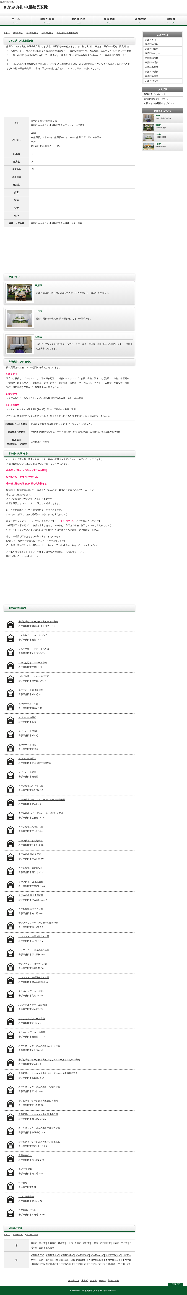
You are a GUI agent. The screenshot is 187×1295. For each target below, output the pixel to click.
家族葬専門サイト (9, 2)
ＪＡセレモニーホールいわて (32, 635)
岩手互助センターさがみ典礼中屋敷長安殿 (39, 1128)
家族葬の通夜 (151, 62)
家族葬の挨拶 (151, 58)
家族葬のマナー (152, 53)
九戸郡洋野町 (109, 1264)
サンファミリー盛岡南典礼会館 (33, 977)
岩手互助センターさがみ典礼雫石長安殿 (38, 621)
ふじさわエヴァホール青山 (31, 1018)
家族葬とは (78, 21)
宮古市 (42, 1243)
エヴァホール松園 (27, 744)
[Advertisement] (69, 95)
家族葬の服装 (151, 76)
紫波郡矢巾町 (97, 1255)
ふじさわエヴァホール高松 (31, 991)
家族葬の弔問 (151, 80)
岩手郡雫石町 (37, 1255)
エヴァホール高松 (27, 717)
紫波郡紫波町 (82, 1255)
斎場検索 (140, 21)
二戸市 (124, 1243)
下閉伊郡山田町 (96, 1259)
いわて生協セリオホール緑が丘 (33, 676)
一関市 (94, 1243)
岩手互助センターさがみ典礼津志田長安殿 (39, 1141)
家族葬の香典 (151, 71)
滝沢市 (50, 1247)
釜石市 (116, 1243)
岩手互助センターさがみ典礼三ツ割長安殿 (39, 1087)
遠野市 (86, 1243)
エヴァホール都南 (27, 772)
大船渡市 (51, 1243)
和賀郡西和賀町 (113, 1255)
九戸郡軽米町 (65, 1264)
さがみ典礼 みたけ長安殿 (30, 786)
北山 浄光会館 (26, 1196)
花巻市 (61, 1243)
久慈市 (78, 1243)
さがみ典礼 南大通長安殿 (30, 909)
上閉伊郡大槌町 (78, 1259)
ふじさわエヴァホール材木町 (32, 1005)
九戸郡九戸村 (94, 1264)
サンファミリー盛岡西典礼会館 (33, 950)
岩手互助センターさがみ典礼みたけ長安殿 (39, 1046)
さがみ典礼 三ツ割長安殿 (30, 827)
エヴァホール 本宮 (28, 703)
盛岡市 (34, 1243)
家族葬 (93, 1280)
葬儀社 (171, 21)
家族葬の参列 (151, 67)
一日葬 (102, 1280)
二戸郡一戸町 (124, 1264)
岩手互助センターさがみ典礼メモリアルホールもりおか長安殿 (49, 1059)
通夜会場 (22, 1183)
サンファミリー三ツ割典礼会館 (33, 936)
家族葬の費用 (151, 49)
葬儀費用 (109, 21)
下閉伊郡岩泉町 (113, 1259)
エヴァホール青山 (27, 758)
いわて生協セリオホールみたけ (33, 649)
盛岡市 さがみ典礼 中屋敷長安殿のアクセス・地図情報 (58, 125)
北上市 (69, 1243)
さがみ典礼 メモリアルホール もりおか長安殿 (41, 799)
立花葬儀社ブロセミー (29, 1210)
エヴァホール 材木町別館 (30, 690)
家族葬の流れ (151, 44)
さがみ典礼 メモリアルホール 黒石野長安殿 (40, 813)
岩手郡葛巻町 (52, 1255)
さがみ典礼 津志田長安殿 (30, 895)
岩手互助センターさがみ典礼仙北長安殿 (38, 1114)
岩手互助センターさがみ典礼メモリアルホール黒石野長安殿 (48, 1073)
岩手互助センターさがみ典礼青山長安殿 (38, 1100)
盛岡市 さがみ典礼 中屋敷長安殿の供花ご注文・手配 (56, 223)
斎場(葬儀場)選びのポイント (157, 99)
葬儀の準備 (47, 21)
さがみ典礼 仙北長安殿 (30, 868)
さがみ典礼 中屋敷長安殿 (30, 881)
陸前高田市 (105, 1243)
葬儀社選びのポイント (155, 94)
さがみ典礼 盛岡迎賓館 (30, 840)
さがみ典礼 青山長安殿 (29, 854)
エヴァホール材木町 (28, 731)
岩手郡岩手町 (67, 1255)
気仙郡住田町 (62, 1259)
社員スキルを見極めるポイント (159, 103)
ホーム (16, 21)
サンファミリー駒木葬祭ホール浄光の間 (38, 922)
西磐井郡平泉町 (46, 1259)
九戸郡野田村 (79, 1264)
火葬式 (84, 1280)
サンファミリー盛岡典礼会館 (32, 964)
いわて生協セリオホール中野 (32, 662)
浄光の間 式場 (25, 1169)
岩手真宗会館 (25, 1155)
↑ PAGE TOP (175, 1284)
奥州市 (42, 1247)
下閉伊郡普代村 (49, 1264)
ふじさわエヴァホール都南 (31, 1032)
